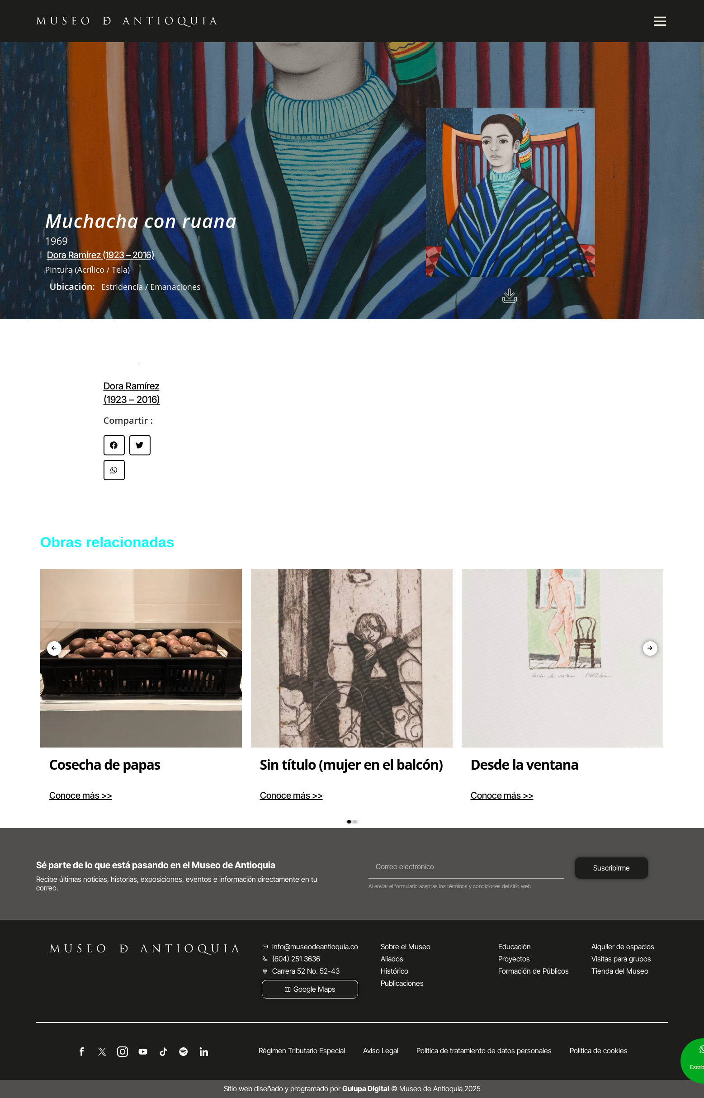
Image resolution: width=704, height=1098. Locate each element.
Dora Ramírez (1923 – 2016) (100, 255)
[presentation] (54, 648)
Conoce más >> (80, 795)
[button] (114, 445)
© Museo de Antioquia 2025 (411, 1088)
